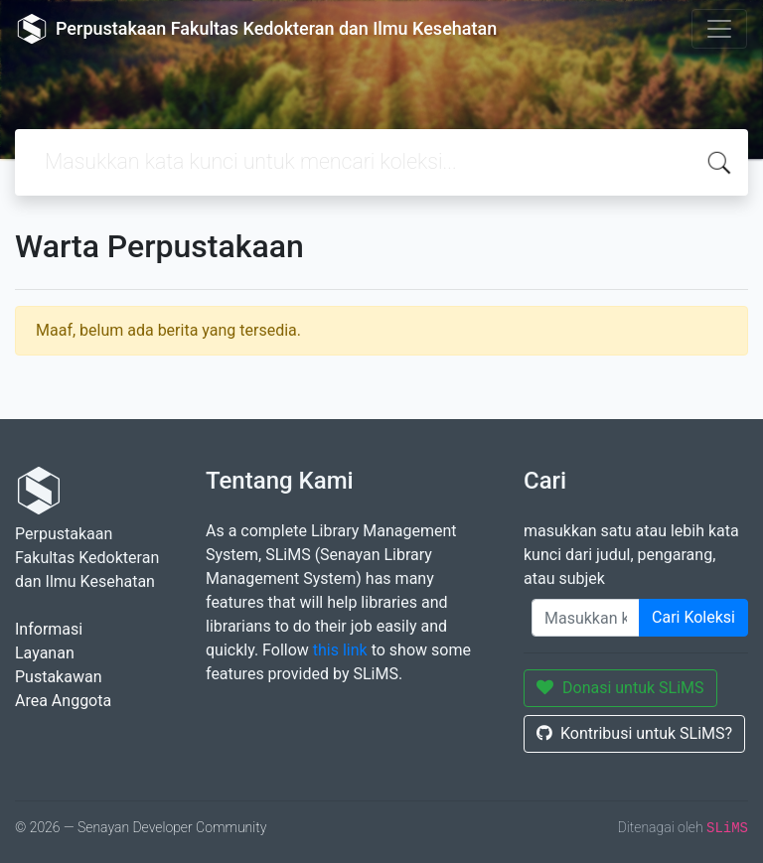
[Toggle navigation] (719, 29)
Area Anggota (63, 700)
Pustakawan (58, 676)
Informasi (48, 629)
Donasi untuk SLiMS (620, 687)
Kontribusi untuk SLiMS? (634, 733)
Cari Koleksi (693, 617)
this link (340, 650)
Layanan (45, 653)
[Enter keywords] (586, 618)
